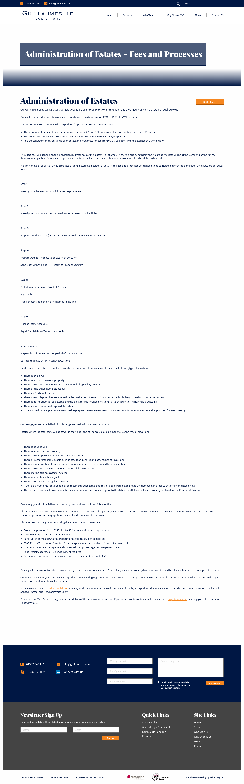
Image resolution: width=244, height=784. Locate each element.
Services (127, 15)
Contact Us (218, 15)
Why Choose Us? (175, 15)
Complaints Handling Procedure (154, 734)
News (198, 15)
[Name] (43, 730)
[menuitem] (109, 15)
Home (109, 15)
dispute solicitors (177, 599)
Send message (215, 683)
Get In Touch (209, 101)
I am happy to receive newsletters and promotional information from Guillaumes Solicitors (174, 685)
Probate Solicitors (57, 588)
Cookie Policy (149, 722)
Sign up (110, 738)
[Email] (96, 730)
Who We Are (149, 15)
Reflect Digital (217, 777)
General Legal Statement (156, 727)
